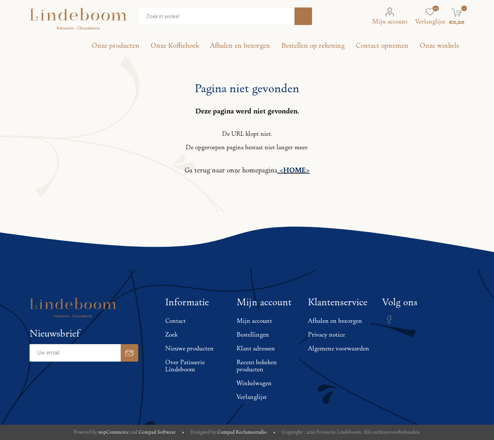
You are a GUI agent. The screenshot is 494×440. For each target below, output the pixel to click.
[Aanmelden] (75, 353)
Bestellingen (253, 334)
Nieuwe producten (189, 348)
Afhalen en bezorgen (335, 321)
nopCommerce (113, 432)
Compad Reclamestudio (242, 432)
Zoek (171, 334)
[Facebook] (389, 319)
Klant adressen (256, 348)
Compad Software (157, 432)
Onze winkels (439, 46)
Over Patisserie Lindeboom (185, 366)
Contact (175, 321)
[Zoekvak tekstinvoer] (216, 16)
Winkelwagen (254, 383)
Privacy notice (326, 334)
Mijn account (390, 21)
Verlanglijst (252, 397)
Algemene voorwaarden (338, 348)
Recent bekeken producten (257, 366)
